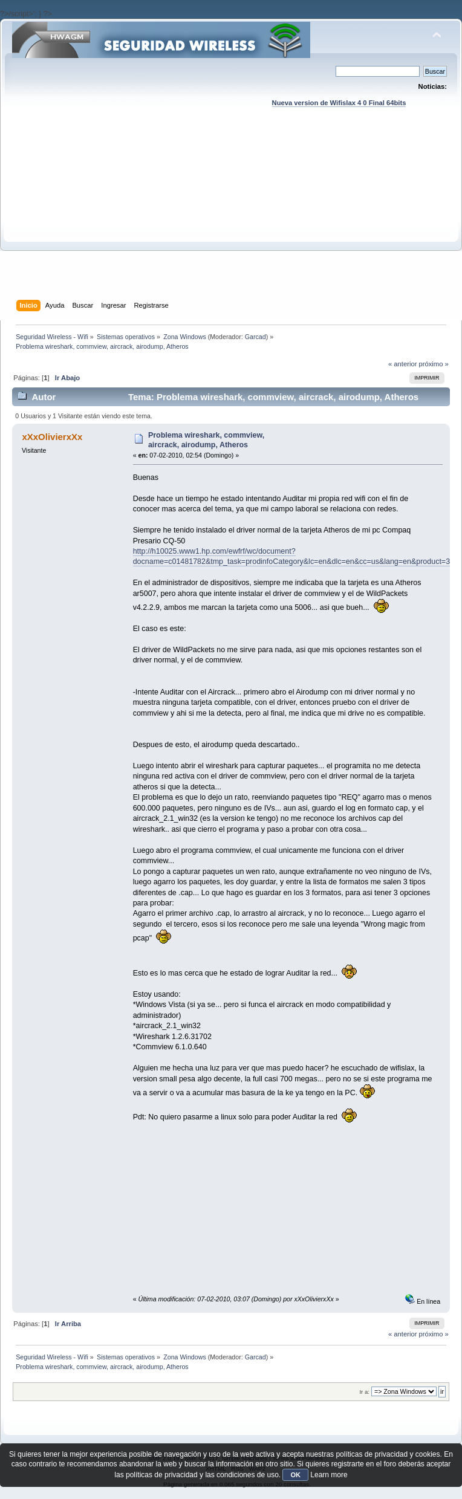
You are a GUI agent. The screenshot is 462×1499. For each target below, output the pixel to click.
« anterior (402, 363)
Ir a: (364, 1391)
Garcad (255, 336)
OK (295, 1474)
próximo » (434, 363)
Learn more (328, 1475)
